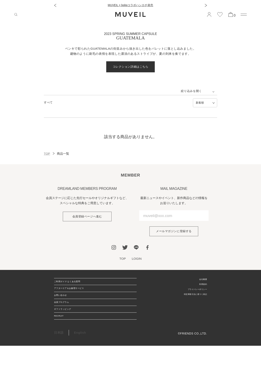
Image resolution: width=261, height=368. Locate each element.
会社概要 (201, 281)
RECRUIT (61, 336)
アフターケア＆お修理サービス (76, 295)
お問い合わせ (63, 305)
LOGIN (137, 260)
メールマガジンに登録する (174, 232)
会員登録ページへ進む (87, 217)
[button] (55, 5)
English (80, 355)
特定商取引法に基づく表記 (189, 300)
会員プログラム (65, 316)
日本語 (59, 355)
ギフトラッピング (67, 326)
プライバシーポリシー (192, 293)
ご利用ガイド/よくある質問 (73, 284)
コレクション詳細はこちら (130, 67)
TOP (47, 154)
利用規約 (201, 287)
